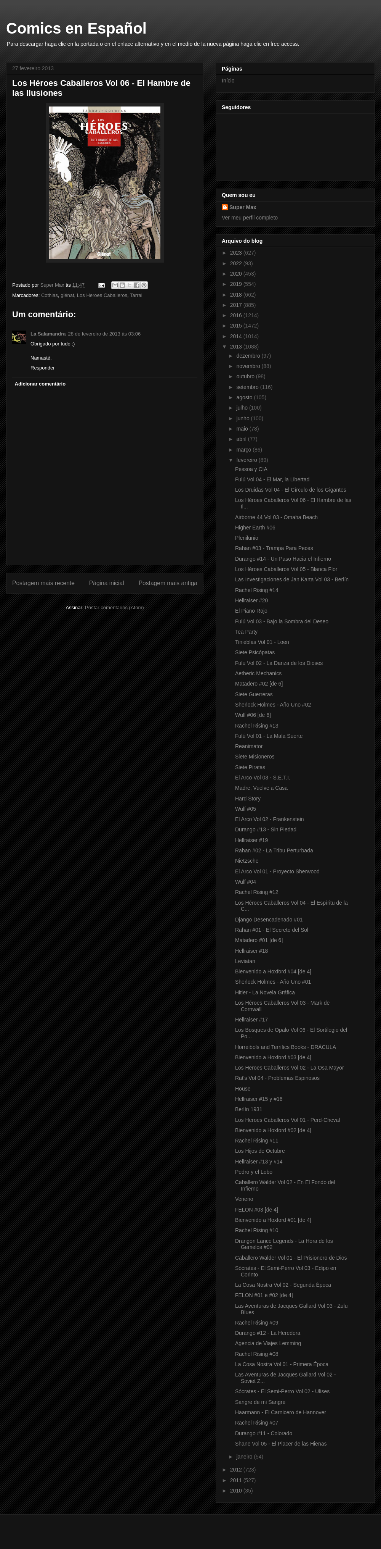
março (244, 450)
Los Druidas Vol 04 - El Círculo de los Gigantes (290, 490)
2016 (236, 315)
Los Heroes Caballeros (102, 295)
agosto (245, 397)
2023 (236, 253)
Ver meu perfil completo (250, 218)
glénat (67, 295)
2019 (236, 284)
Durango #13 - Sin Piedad (265, 829)
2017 (236, 305)
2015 (236, 326)
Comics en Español (76, 28)
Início (228, 80)
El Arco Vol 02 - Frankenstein (269, 819)
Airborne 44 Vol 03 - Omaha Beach (276, 517)
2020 (236, 274)
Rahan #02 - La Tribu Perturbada (274, 850)
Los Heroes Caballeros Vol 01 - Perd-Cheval (287, 1120)
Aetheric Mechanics (258, 673)
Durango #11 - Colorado (263, 1433)
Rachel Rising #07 (257, 1423)
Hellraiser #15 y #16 (259, 1099)
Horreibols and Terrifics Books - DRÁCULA (285, 1047)
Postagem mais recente (43, 583)
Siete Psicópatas (255, 652)
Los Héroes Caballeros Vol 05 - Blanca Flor (286, 569)
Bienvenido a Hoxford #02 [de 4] (273, 1130)
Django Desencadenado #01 (269, 919)
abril (242, 439)
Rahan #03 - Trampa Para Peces (274, 548)
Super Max (242, 207)
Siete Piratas (250, 767)
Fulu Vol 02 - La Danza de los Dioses (279, 663)
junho (243, 418)
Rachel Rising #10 (257, 1230)
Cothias (49, 295)
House (242, 1089)
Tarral (136, 295)
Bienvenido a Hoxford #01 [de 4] (273, 1220)
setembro (248, 387)
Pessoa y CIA (251, 469)
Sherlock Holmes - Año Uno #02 (273, 705)
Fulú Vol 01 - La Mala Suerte (269, 736)
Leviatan (245, 961)
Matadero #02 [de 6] (259, 684)
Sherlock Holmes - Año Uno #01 (273, 982)
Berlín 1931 (249, 1109)
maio (242, 429)
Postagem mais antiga (168, 583)
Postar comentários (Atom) (114, 607)
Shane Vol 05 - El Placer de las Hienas (281, 1444)
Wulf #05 (245, 809)
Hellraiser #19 (251, 840)
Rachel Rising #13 (257, 726)
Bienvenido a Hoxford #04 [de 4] (273, 971)
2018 (236, 295)
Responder (42, 368)
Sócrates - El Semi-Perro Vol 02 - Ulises (282, 1391)
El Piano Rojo (251, 611)
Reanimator (249, 746)
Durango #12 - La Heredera (267, 1333)
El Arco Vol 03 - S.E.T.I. (262, 777)
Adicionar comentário (40, 384)
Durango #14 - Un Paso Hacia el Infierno (283, 559)
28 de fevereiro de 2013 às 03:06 (104, 334)
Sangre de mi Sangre (260, 1402)
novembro (248, 366)
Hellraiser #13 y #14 (259, 1162)
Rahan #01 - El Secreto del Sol (271, 930)
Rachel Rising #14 (257, 590)
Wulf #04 (245, 882)
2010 (236, 1491)
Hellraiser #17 (251, 1020)
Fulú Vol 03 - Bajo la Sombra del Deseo (281, 621)
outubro (246, 376)
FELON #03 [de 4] (256, 1210)
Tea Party (246, 632)
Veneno (244, 1199)
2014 (236, 336)
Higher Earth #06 (255, 527)
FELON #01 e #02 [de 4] (264, 1295)
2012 (236, 1470)
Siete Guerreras (254, 694)
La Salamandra (48, 334)
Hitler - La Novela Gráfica (265, 992)
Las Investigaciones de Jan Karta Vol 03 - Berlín (292, 579)
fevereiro (247, 460)
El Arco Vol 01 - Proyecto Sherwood (277, 871)
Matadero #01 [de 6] (259, 940)
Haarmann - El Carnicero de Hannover (280, 1412)
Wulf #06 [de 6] (253, 715)
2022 (236, 263)
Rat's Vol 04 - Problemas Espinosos (277, 1078)
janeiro (245, 1457)
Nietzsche (246, 861)
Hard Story (248, 798)
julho (242, 408)
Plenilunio (246, 538)
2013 (236, 347)
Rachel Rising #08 (257, 1354)
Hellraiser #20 (251, 600)
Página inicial (106, 583)
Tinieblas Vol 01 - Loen (262, 642)
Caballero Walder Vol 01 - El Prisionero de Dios (291, 1258)
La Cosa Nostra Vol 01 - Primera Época (281, 1364)
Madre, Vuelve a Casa (261, 788)
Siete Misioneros (255, 757)
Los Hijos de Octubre (260, 1151)
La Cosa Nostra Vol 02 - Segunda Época (283, 1285)
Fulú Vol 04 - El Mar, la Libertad (272, 479)
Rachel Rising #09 (257, 1323)
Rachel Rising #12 (257, 892)
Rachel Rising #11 (257, 1141)
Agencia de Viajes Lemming (268, 1343)
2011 (236, 1480)
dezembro (248, 356)
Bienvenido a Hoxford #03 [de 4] (273, 1057)
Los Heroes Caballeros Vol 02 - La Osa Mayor (289, 1068)
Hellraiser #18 (251, 951)
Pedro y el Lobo (253, 1172)
